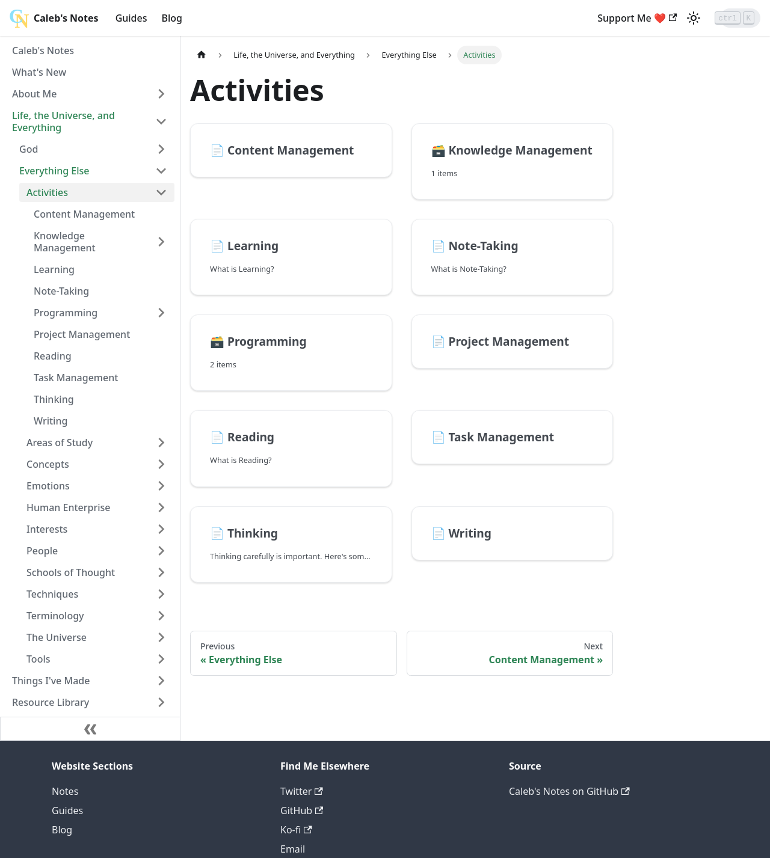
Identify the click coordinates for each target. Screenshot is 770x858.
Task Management (76, 377)
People (42, 550)
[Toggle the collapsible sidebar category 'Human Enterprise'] (161, 507)
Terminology (55, 615)
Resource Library (50, 702)
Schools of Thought (70, 572)
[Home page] (201, 55)
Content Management (84, 214)
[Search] (724, 18)
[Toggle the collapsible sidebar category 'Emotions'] (161, 485)
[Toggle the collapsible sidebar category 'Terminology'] (161, 615)
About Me (34, 93)
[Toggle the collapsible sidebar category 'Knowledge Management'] (161, 241)
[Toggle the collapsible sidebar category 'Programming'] (161, 312)
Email (292, 849)
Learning (54, 269)
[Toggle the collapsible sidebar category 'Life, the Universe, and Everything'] (161, 121)
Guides (131, 18)
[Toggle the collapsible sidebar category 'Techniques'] (161, 594)
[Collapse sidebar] (90, 729)
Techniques (52, 594)
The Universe (56, 637)
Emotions (48, 485)
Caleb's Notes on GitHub (569, 791)
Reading (53, 356)
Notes (65, 791)
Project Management (82, 334)
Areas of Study (59, 442)
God (28, 149)
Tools (38, 659)
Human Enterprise (68, 507)
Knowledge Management (65, 241)
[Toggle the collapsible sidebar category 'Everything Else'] (161, 170)
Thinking (54, 399)
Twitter (301, 791)
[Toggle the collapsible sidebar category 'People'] (161, 550)
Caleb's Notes (43, 50)
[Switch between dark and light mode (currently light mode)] (661, 18)
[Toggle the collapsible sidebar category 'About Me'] (161, 93)
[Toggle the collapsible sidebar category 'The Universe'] (161, 637)
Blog (172, 18)
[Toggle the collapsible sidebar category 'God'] (161, 149)
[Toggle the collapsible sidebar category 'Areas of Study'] (161, 442)
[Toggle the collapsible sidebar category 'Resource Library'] (161, 702)
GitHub (301, 810)
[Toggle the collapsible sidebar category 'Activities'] (161, 192)
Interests (46, 529)
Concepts (47, 464)
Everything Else (54, 170)
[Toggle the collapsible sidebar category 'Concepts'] (161, 464)
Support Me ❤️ (605, 18)
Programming (65, 312)
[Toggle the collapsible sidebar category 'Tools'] (161, 659)
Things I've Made (51, 680)
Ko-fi (296, 829)
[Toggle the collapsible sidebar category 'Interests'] (161, 529)
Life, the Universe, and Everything (63, 121)
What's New (39, 72)
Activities (47, 192)
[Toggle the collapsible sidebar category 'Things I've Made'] (161, 680)
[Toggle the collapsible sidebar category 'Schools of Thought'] (161, 572)
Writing (50, 420)
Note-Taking (61, 291)
